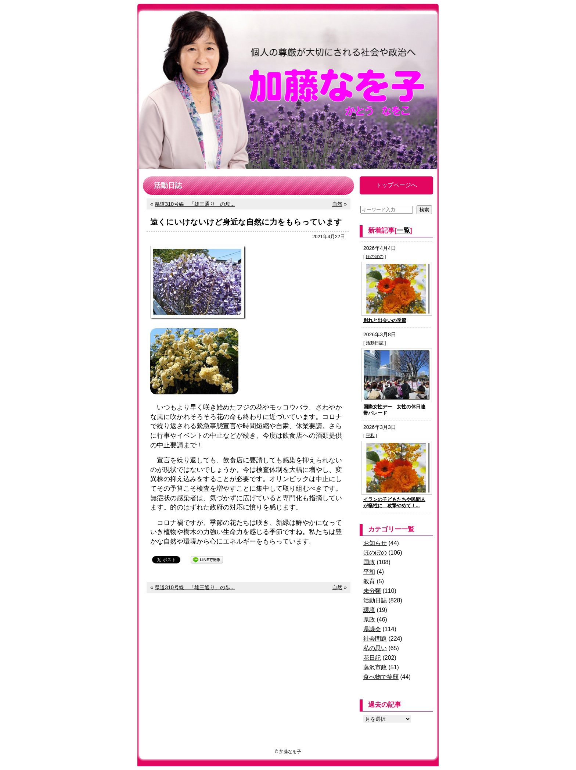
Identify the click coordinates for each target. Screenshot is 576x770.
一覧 (403, 230)
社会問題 (375, 638)
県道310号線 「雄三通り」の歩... (195, 204)
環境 (369, 610)
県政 (369, 619)
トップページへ (396, 185)
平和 (370, 435)
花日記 (372, 658)
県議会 (372, 629)
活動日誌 (375, 342)
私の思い (375, 648)
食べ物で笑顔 (381, 677)
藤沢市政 (375, 667)
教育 (369, 581)
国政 (369, 562)
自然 (337, 204)
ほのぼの (375, 256)
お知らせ (375, 543)
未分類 (372, 591)
